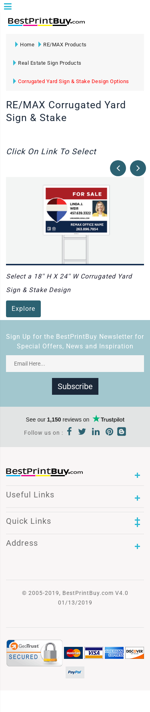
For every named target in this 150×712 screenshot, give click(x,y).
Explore (23, 308)
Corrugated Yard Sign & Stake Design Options (71, 81)
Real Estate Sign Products (47, 63)
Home (24, 45)
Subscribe (75, 386)
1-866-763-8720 (100, 25)
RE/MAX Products (62, 45)
